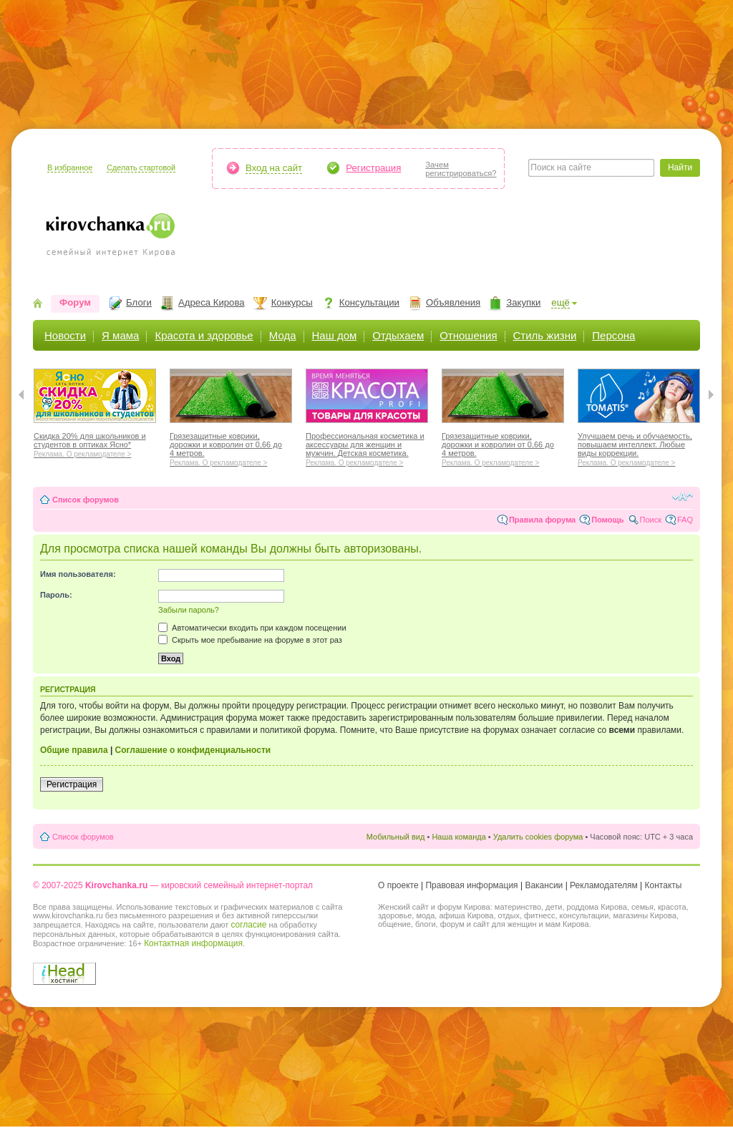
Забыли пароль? (188, 610)
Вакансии (544, 885)
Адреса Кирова (211, 302)
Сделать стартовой (141, 167)
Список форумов (85, 499)
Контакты (663, 885)
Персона (613, 335)
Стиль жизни (545, 335)
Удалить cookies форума (538, 836)
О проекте (398, 885)
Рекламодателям (604, 885)
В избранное (69, 167)
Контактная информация (193, 943)
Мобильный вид (395, 836)
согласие (248, 925)
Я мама (120, 335)
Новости (65, 335)
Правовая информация (471, 885)
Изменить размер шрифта (682, 496)
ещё (560, 302)
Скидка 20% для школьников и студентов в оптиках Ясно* (95, 443)
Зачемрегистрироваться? (460, 169)
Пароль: (56, 594)
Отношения (468, 335)
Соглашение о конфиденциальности (193, 750)
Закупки (523, 302)
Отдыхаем (398, 335)
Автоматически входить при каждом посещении (252, 627)
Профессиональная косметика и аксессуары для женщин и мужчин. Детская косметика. (367, 447)
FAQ (685, 519)
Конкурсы (292, 302)
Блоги (139, 302)
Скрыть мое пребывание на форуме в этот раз (250, 640)
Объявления (453, 302)
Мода (282, 335)
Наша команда (458, 836)
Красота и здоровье (204, 335)
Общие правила (74, 750)
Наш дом (334, 335)
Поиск (650, 519)
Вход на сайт (274, 167)
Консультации (369, 302)
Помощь (607, 519)
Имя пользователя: (78, 574)
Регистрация (373, 167)
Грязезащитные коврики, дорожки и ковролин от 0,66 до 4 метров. (231, 447)
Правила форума (542, 519)
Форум (75, 302)
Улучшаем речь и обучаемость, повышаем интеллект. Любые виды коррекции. (639, 447)
